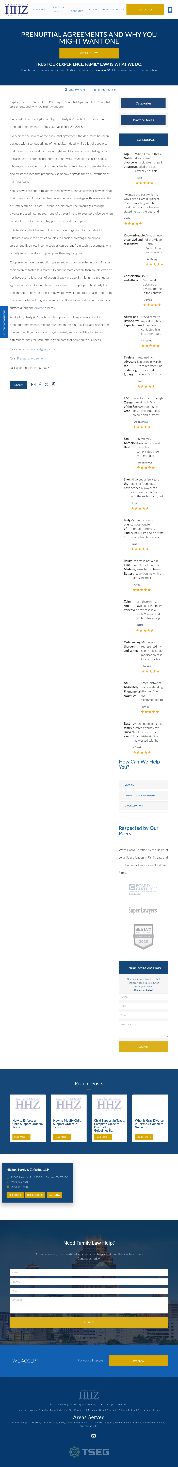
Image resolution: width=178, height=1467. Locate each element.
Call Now (54, 1195)
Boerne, (36, 1422)
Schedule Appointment (4, 322)
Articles (92, 1410)
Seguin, (109, 1422)
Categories (143, 103)
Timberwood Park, (154, 1422)
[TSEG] (89, 1448)
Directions (15, 1195)
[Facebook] (86, 1436)
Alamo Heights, (21, 1422)
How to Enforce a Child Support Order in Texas (27, 1124)
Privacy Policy (127, 1410)
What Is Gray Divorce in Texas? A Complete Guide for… (149, 1124)
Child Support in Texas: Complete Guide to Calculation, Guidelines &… (109, 1125)
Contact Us (145, 9)
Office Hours (35, 1195)
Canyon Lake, (50, 1422)
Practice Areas (143, 120)
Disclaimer (144, 1410)
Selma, (119, 1422)
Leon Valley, (74, 1422)
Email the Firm (105, 89)
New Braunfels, (133, 1422)
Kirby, (62, 1422)
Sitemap (157, 1410)
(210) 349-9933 (74, 89)
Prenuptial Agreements (40, 349)
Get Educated (77, 1410)
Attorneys (31, 1410)
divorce (39, 308)
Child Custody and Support (140, 795)
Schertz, (99, 1422)
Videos (63, 1410)
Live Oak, (88, 1422)
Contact (111, 1410)
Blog (102, 1410)
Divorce (129, 785)
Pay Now (138, 1360)
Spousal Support (134, 805)
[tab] (143, 103)
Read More (21, 1136)
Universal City (89, 1425)
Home (19, 1410)
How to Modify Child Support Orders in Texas (67, 1124)
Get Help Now (89, 53)
